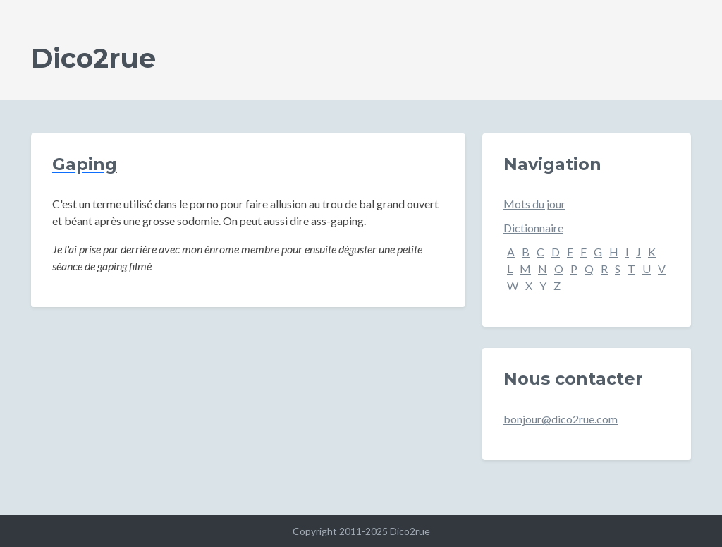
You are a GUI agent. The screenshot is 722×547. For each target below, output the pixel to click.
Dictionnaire (533, 227)
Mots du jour (534, 203)
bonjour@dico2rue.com (560, 419)
